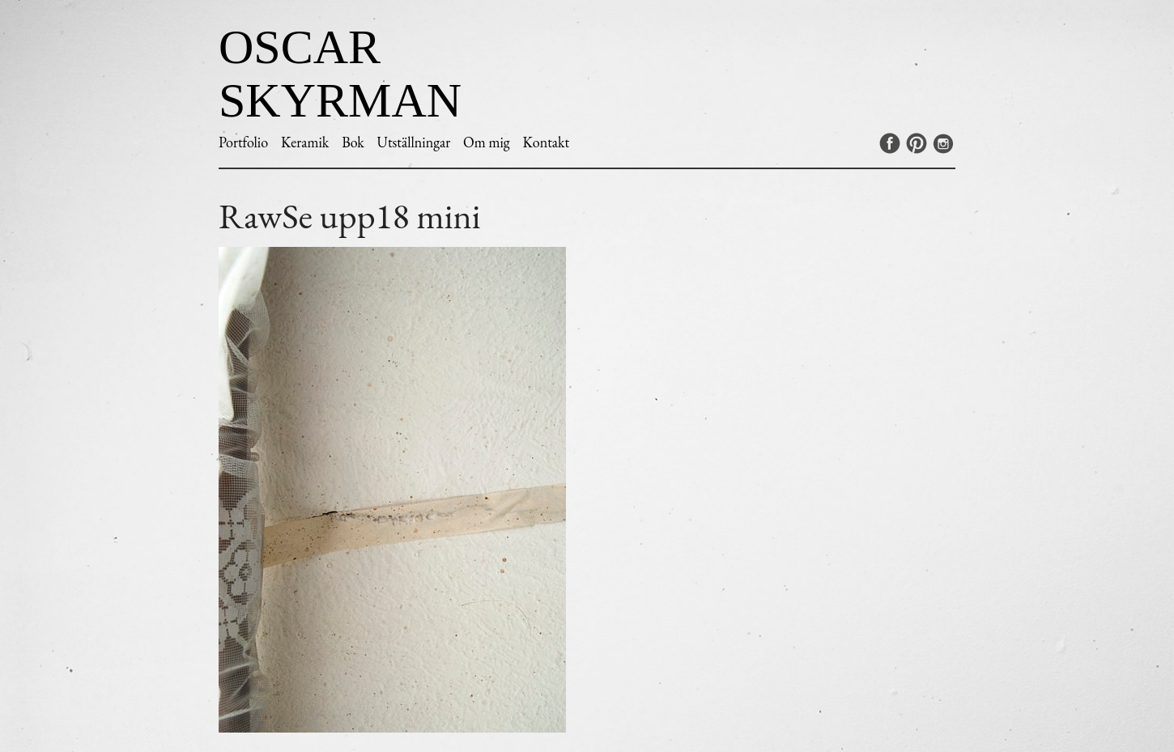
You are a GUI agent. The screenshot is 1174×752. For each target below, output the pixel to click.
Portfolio (243, 142)
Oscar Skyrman (340, 73)
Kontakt (545, 142)
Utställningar (414, 142)
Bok (353, 142)
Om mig (486, 142)
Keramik (305, 142)
